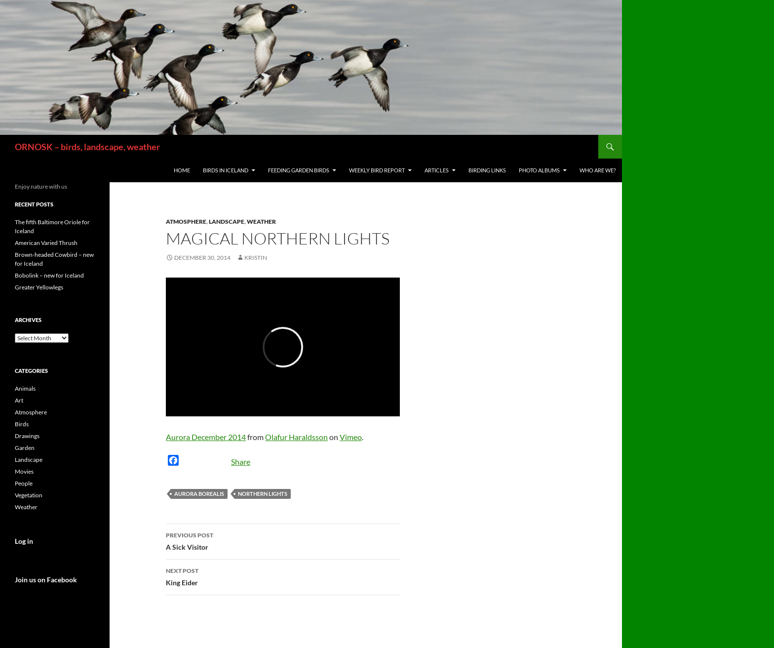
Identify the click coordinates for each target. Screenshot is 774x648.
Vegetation (28, 495)
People (24, 483)
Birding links (487, 170)
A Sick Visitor (283, 540)
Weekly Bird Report (377, 170)
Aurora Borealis (199, 493)
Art (19, 400)
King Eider (283, 576)
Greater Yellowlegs (39, 287)
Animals (25, 388)
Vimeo (351, 437)
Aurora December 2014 (206, 437)
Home (182, 170)
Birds (22, 424)
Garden (25, 447)
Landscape (226, 221)
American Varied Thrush (46, 242)
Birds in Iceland (225, 170)
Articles (437, 170)
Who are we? (598, 170)
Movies (24, 471)
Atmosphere (186, 221)
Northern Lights (262, 493)
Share (240, 461)
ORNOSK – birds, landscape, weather (87, 146)
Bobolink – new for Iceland (49, 275)
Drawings (27, 436)
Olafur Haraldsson (296, 437)
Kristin (255, 257)
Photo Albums (539, 170)
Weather (261, 221)
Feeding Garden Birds (298, 170)
